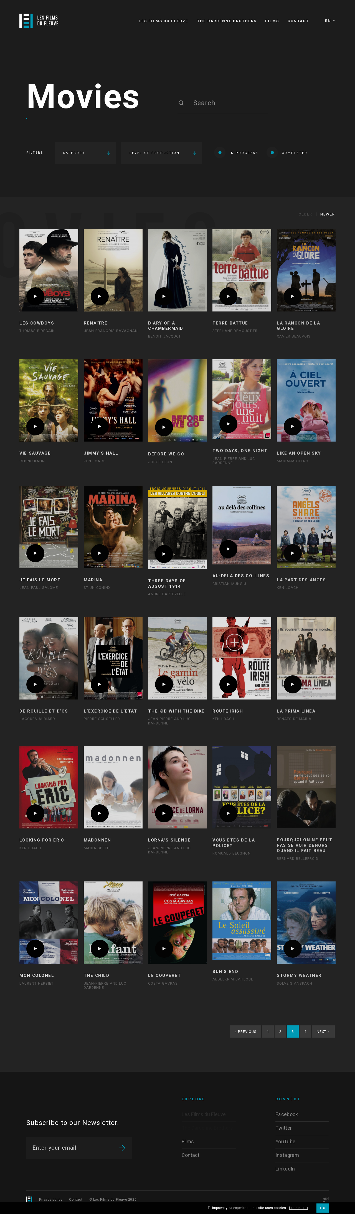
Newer (327, 214)
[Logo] (38, 21)
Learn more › (298, 1208)
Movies (83, 98)
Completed (287, 152)
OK (322, 1208)
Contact (75, 1199)
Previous (246, 1031)
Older (305, 214)
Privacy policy (50, 1199)
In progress (236, 152)
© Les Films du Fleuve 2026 (113, 1199)
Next (323, 1031)
